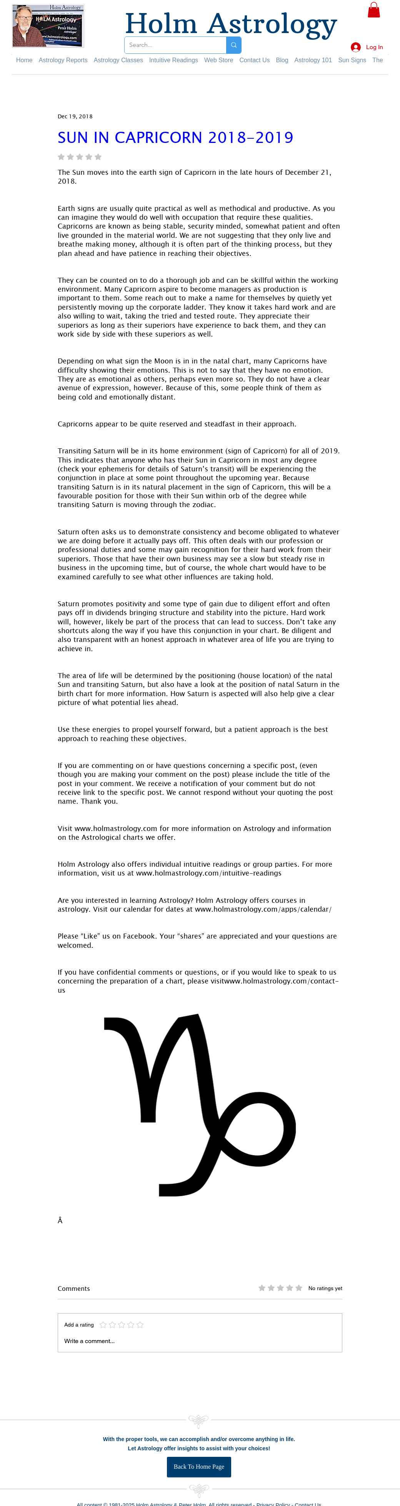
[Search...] (169, 45)
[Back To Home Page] (199, 1467)
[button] (373, 10)
